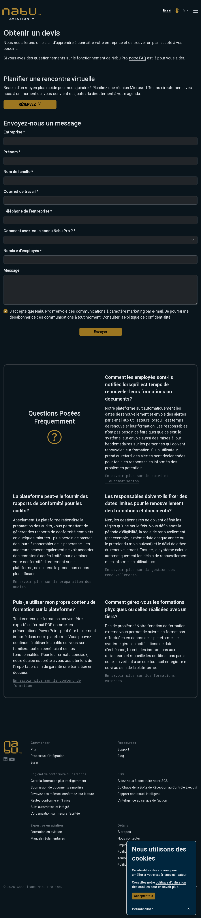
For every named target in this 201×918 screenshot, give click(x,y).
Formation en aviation (46, 832)
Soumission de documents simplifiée (57, 787)
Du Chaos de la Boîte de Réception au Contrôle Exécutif (157, 787)
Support (123, 749)
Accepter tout (143, 896)
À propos (124, 832)
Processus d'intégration (47, 756)
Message (11, 270)
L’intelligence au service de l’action (142, 800)
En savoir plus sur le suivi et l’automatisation (137, 478)
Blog (121, 756)
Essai (167, 10)
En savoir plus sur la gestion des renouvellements (140, 572)
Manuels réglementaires (48, 838)
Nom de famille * (18, 171)
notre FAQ (137, 58)
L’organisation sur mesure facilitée (55, 813)
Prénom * (12, 152)
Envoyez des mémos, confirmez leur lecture (62, 794)
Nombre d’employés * (23, 251)
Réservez (30, 104)
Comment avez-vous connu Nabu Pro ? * (39, 231)
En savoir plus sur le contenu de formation (47, 683)
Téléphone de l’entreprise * (28, 211)
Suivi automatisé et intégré (50, 807)
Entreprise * (14, 132)
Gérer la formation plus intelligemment (58, 781)
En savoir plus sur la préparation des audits (52, 584)
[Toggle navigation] (195, 10)
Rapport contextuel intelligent (139, 794)
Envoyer (100, 332)
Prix (33, 749)
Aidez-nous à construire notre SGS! (143, 781)
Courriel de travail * (21, 191)
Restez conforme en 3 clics (50, 800)
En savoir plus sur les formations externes (140, 678)
